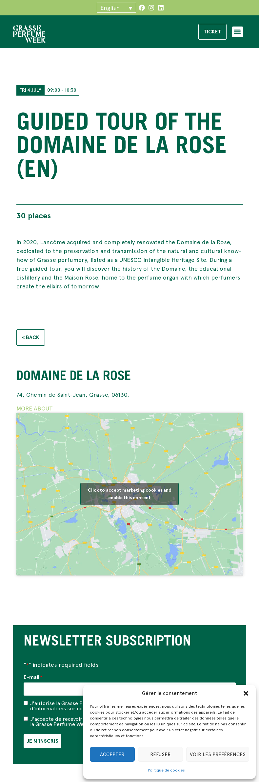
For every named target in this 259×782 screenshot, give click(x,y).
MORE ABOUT (34, 409)
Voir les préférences (218, 754)
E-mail (33, 678)
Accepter (112, 754)
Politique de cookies (166, 770)
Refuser (160, 754)
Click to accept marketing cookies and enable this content (129, 494)
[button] (246, 693)
